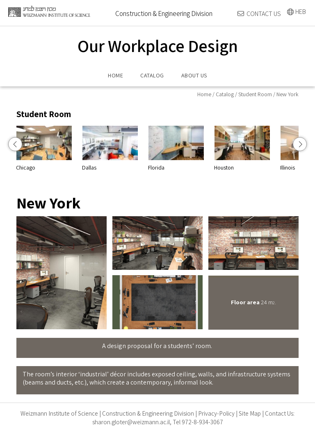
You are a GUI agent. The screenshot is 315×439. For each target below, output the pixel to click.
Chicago (74, 148)
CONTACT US (264, 13)
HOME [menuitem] (115, 75)
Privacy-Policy (216, 413)
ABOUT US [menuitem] (194, 75)
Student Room (255, 94)
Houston (272, 148)
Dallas (140, 148)
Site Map (250, 413)
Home (204, 94)
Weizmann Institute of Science (59, 413)
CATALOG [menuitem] (152, 75)
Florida (206, 148)
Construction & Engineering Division (148, 413)
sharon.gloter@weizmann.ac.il (131, 422)
